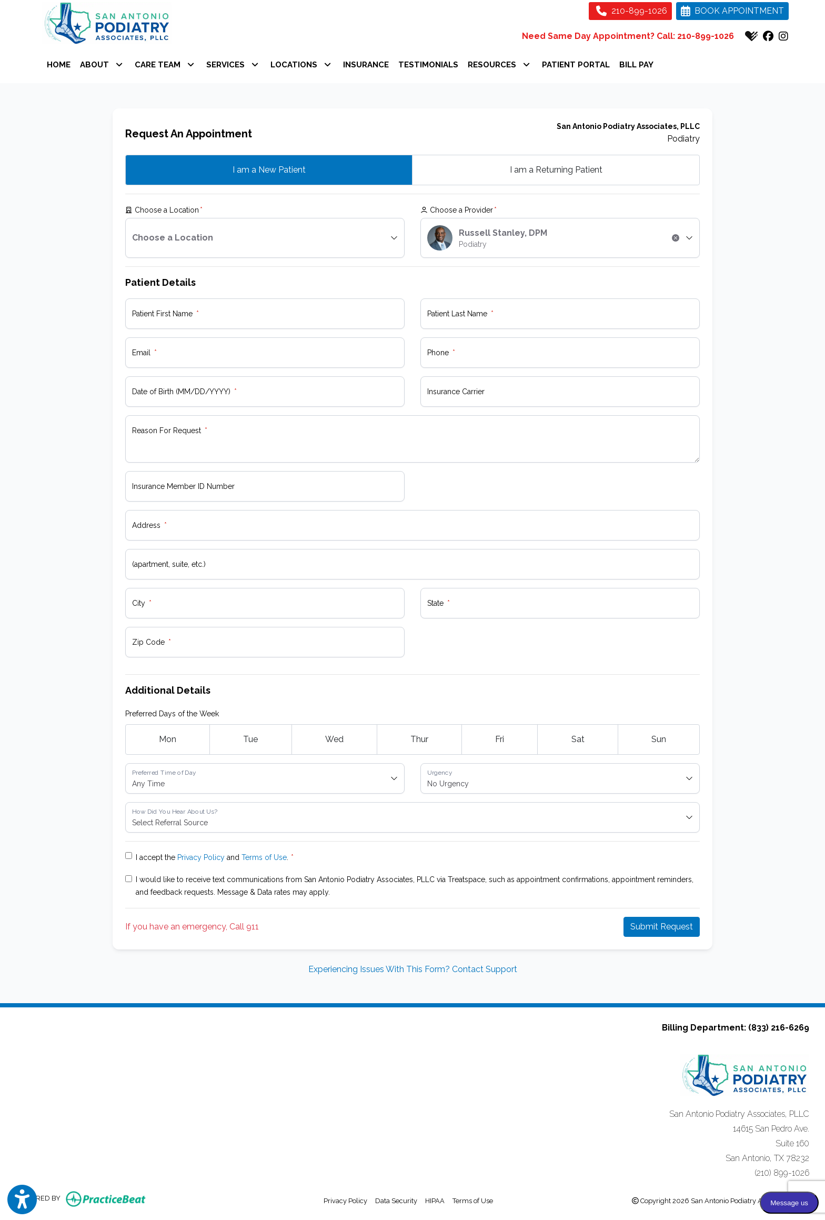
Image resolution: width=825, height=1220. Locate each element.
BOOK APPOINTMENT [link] (732, 11)
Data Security (396, 1200)
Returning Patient (556, 170)
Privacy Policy (201, 857)
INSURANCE (366, 64)
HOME (59, 64)
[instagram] (783, 36)
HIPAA (435, 1200)
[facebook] (768, 36)
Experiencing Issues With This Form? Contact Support (412, 969)
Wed (334, 739)
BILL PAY (636, 64)
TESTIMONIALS (428, 64)
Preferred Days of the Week (172, 713)
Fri (499, 739)
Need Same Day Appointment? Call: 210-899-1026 (628, 36)
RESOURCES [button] (499, 64)
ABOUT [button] (101, 64)
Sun (658, 739)
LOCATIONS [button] (300, 64)
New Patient (269, 170)
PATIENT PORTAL (578, 63)
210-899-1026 (631, 11)
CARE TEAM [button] (164, 64)
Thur (419, 739)
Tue (250, 739)
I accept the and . (212, 857)
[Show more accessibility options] (22, 1200)
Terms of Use (264, 857)
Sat (578, 739)
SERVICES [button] (232, 64)
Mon (167, 739)
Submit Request (661, 927)
